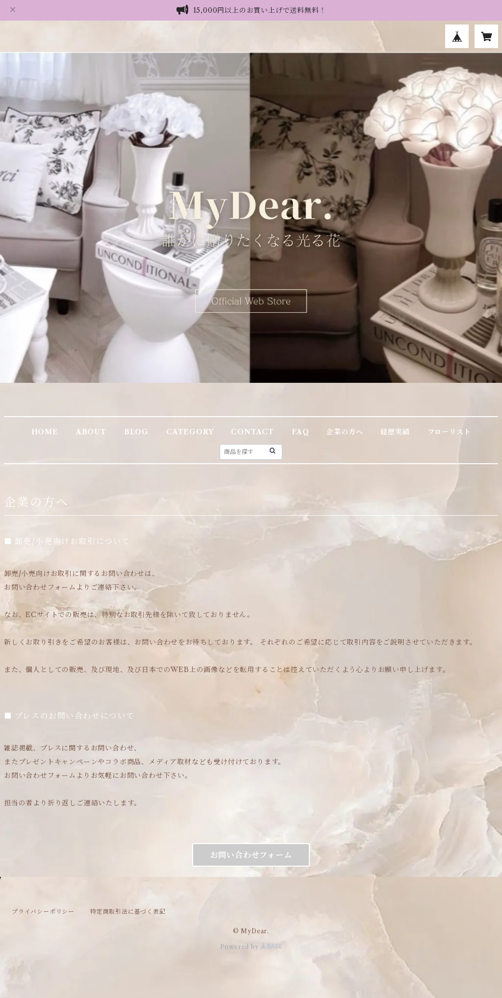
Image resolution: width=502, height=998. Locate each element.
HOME (44, 431)
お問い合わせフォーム (251, 855)
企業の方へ (344, 431)
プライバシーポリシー (43, 911)
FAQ (300, 431)
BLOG (136, 431)
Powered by (251, 946)
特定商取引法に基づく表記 (128, 911)
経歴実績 (394, 431)
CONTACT (252, 431)
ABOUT (91, 431)
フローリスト (449, 431)
